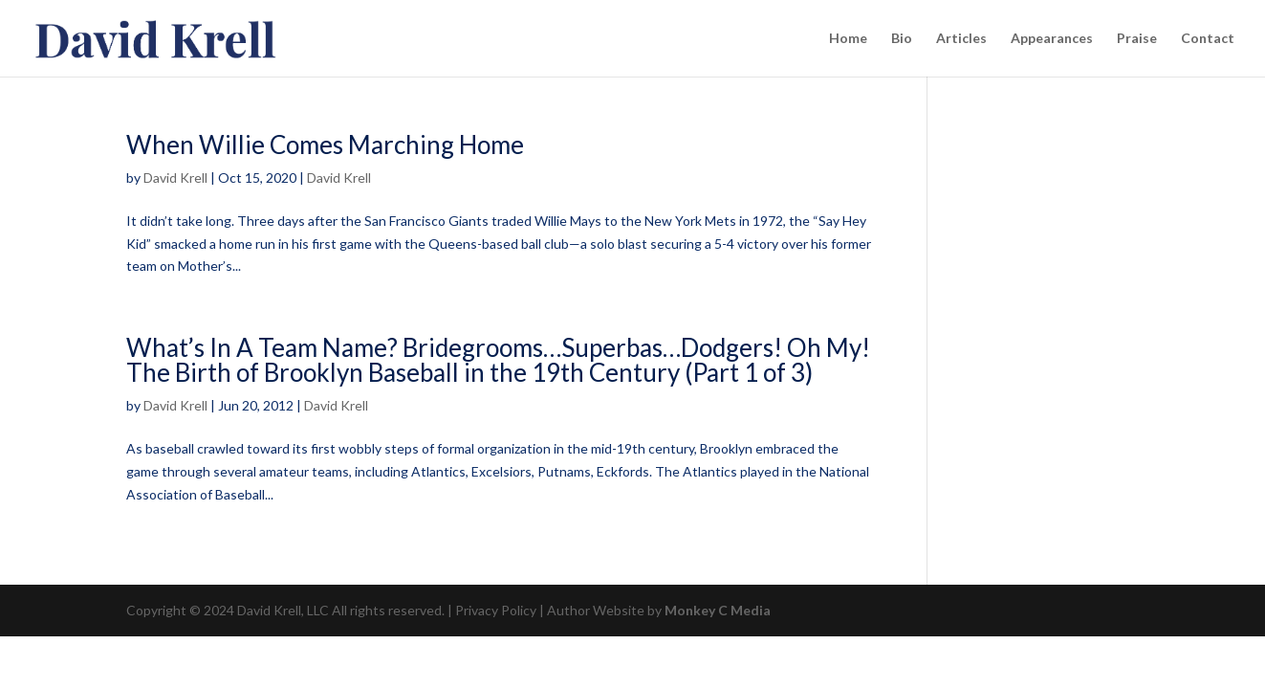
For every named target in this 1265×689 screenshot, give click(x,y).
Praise (1137, 39)
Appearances (1052, 39)
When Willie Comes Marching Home (325, 144)
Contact (1207, 39)
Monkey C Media (718, 610)
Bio (901, 39)
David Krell (175, 177)
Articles (961, 39)
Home (848, 39)
